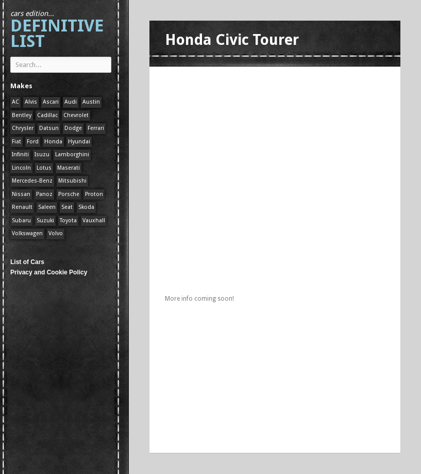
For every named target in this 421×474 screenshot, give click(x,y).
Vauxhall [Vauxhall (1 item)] (93, 220)
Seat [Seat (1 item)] (67, 207)
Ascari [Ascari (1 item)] (51, 102)
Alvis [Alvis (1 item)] (31, 102)
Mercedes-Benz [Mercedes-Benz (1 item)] (32, 180)
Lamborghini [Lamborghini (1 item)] (72, 154)
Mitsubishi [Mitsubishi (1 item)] (72, 180)
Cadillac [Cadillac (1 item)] (47, 115)
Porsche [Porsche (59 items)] (68, 194)
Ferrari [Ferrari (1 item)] (96, 128)
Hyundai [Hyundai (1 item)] (79, 141)
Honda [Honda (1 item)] (53, 141)
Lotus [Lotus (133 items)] (44, 168)
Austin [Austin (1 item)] (91, 102)
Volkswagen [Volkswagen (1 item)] (27, 233)
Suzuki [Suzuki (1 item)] (45, 220)
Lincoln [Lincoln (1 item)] (21, 168)
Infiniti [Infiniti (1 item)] (20, 154)
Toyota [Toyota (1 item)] (68, 220)
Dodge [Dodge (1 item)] (73, 128)
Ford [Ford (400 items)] (33, 141)
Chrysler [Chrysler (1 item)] (22, 128)
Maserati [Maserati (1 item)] (68, 168)
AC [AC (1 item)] (15, 102)
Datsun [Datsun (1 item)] (49, 128)
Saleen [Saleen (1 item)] (47, 207)
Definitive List (57, 30)
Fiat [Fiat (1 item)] (16, 141)
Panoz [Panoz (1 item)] (44, 194)
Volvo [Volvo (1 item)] (55, 233)
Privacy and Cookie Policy (48, 272)
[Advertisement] (285, 147)
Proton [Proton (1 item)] (94, 194)
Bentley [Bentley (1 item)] (21, 115)
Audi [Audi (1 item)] (70, 102)
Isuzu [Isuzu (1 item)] (42, 154)
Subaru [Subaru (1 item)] (21, 220)
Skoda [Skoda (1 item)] (86, 207)
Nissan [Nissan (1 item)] (21, 194)
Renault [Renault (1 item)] (22, 207)
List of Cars (27, 262)
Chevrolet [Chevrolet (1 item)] (76, 115)
